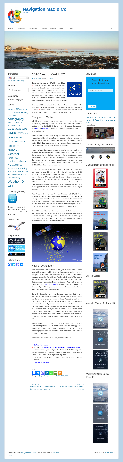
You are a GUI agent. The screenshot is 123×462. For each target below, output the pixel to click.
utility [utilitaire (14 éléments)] (17, 177)
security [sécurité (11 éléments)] (11, 174)
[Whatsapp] (51, 373)
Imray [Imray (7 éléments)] (25, 133)
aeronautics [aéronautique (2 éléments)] (11, 112)
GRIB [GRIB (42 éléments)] (11, 133)
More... (62, 29)
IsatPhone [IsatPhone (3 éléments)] (25, 142)
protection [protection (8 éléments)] (12, 169)
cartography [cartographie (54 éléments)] (16, 119)
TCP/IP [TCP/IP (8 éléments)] (23, 174)
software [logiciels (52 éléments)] (13, 146)
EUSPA (45, 128)
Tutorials (53, 29)
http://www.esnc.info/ (41, 362)
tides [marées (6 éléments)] (19, 150)
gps (42, 376)
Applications (33, 29)
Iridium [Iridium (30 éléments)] (12, 141)
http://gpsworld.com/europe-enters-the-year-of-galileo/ (60, 347)
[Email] (55, 373)
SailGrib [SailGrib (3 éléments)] (14, 171)
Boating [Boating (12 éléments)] (24, 112)
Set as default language (16, 80)
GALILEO (61, 376)
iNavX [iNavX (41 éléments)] (11, 137)
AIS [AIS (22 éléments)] (18, 109)
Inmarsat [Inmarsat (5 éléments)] (19, 138)
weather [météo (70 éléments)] (13, 154)
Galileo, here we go (41, 345)
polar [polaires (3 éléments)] (21, 165)
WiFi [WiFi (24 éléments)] (10, 185)
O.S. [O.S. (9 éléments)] (17, 165)
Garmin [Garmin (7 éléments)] (18, 125)
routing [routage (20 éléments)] (24, 168)
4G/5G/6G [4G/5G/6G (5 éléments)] (11, 109)
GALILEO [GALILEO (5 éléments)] (11, 125)
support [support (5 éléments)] (25, 171)
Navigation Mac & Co (45, 9)
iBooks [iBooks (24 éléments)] (19, 133)
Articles (10, 29)
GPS (66, 376)
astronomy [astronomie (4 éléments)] (23, 109)
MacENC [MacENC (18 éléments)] (12, 149)
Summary (71, 29)
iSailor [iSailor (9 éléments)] (19, 142)
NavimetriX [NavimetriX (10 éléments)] (13, 158)
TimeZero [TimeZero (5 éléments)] (11, 178)
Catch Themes (110, 453)
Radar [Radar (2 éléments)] (18, 169)
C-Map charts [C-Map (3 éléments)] (12, 115)
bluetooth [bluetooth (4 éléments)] (17, 113)
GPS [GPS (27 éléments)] (25, 128)
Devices (44, 29)
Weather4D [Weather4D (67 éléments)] (16, 181)
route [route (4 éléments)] (9, 171)
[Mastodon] (43, 373)
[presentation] (104, 98)
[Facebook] (34, 373)
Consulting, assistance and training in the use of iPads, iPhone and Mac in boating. (100, 120)
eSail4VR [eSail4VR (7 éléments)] (18, 123)
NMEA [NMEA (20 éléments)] (11, 164)
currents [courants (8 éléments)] (11, 123)
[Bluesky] (38, 373)
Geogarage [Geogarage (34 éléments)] (15, 128)
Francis (51, 78)
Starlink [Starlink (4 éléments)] (19, 171)
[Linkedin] (47, 373)
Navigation (47, 376)
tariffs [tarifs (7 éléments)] (17, 174)
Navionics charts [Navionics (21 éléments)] (17, 161)
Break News (20, 29)
